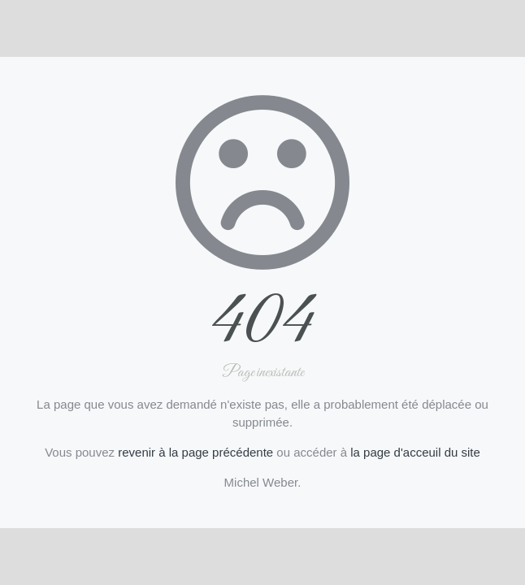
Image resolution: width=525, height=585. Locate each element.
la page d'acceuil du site (415, 452)
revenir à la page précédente (195, 452)
